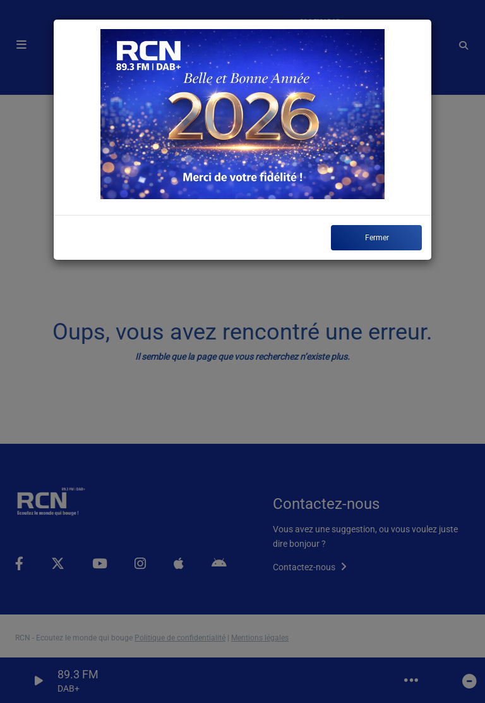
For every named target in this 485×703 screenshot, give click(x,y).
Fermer (377, 237)
